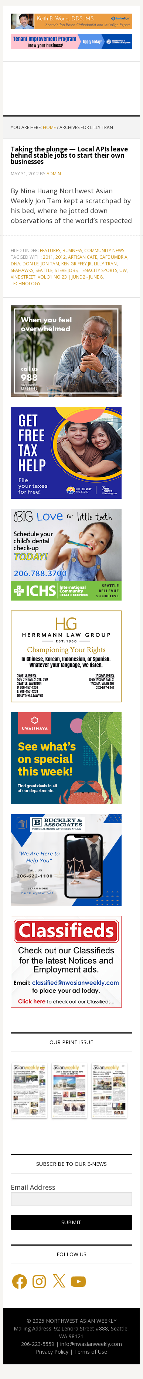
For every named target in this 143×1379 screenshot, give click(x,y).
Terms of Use (90, 1351)
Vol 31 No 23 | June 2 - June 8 (70, 277)
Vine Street (23, 277)
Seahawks (22, 270)
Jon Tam (50, 264)
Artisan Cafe (82, 257)
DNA (15, 264)
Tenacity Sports (98, 270)
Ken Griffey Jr (76, 264)
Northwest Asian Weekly (71, 85)
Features (50, 250)
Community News (104, 250)
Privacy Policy (52, 1351)
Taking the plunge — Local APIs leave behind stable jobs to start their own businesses (69, 155)
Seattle (43, 270)
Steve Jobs (66, 270)
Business (72, 250)
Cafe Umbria (113, 257)
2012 (60, 257)
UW (123, 270)
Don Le (30, 264)
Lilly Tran (105, 264)
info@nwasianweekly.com (91, 1343)
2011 (48, 257)
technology (26, 283)
